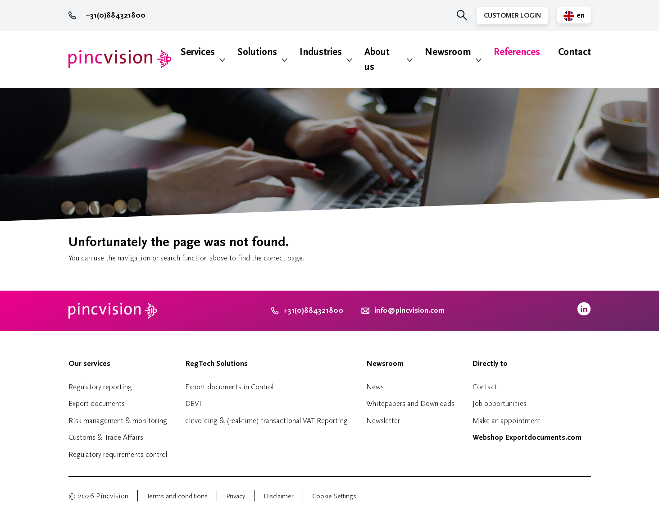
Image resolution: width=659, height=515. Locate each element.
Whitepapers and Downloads (410, 403)
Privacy (235, 496)
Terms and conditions (177, 496)
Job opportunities (500, 403)
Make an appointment (507, 420)
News (375, 387)
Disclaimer (279, 496)
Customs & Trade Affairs (105, 437)
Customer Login (512, 15)
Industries (321, 52)
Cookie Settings (334, 496)
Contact (574, 52)
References (517, 52)
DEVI (193, 403)
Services (198, 52)
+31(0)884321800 (106, 15)
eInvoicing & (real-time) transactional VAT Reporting (266, 420)
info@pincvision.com (409, 310)
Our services (89, 363)
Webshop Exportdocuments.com (527, 437)
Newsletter (383, 420)
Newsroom (448, 52)
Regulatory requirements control (117, 454)
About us (377, 59)
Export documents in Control (229, 387)
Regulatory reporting (100, 387)
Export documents (96, 403)
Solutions (257, 52)
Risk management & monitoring (117, 420)
